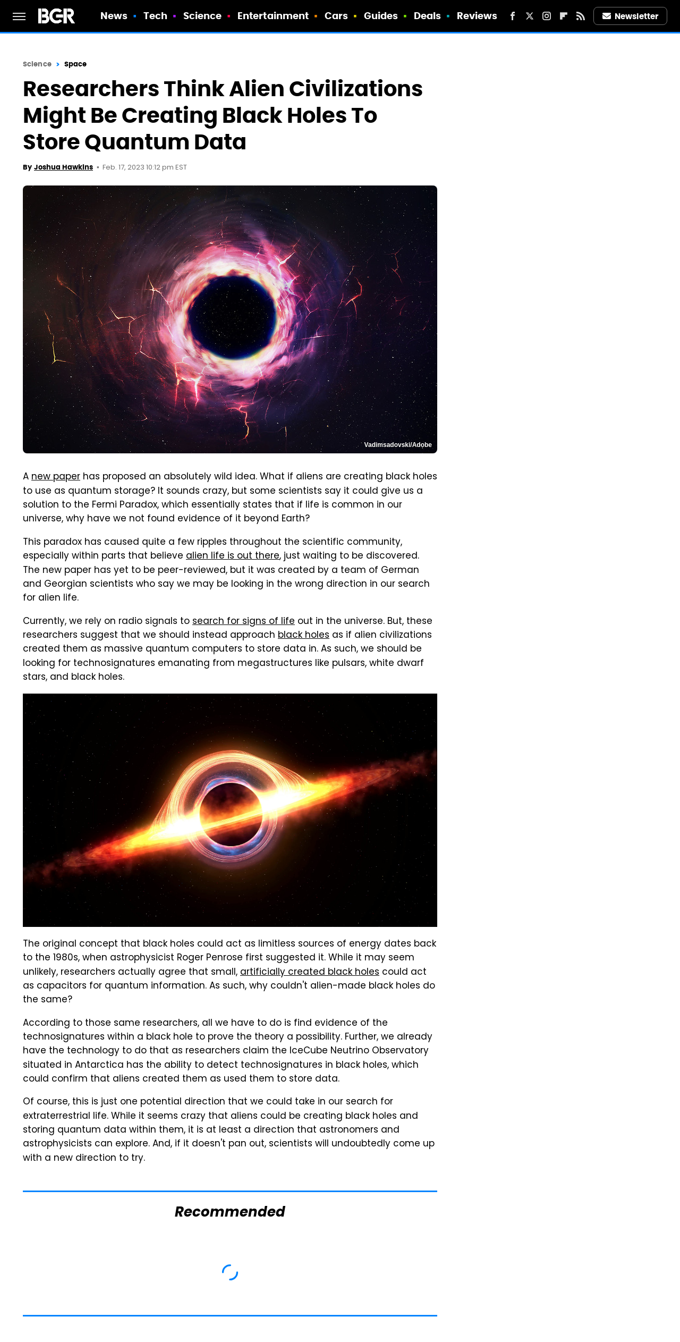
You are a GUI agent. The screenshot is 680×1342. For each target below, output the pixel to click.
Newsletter (630, 16)
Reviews (477, 16)
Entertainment (273, 16)
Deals (427, 16)
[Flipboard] (563, 16)
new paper (55, 477)
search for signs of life (243, 621)
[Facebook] (512, 16)
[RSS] (580, 16)
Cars (336, 16)
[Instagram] (546, 16)
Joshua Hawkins (63, 167)
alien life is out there (232, 556)
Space (75, 64)
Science (202, 16)
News (114, 16)
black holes (303, 635)
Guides (381, 16)
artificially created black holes (309, 972)
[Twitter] (529, 16)
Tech (155, 16)
